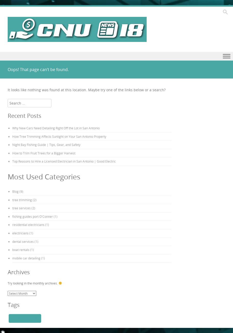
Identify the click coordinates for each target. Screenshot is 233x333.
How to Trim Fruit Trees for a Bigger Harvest (43, 153)
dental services (23, 241)
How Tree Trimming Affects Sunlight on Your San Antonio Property (59, 136)
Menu (116, 56)
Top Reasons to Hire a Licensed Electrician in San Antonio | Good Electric (64, 161)
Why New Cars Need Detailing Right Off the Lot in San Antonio (56, 128)
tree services (21, 208)
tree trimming (22, 200)
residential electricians (28, 225)
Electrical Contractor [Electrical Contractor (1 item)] (25, 318)
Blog (15, 191)
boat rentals (20, 250)
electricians (20, 233)
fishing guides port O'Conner (32, 216)
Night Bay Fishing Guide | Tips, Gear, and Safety (46, 145)
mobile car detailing (26, 258)
